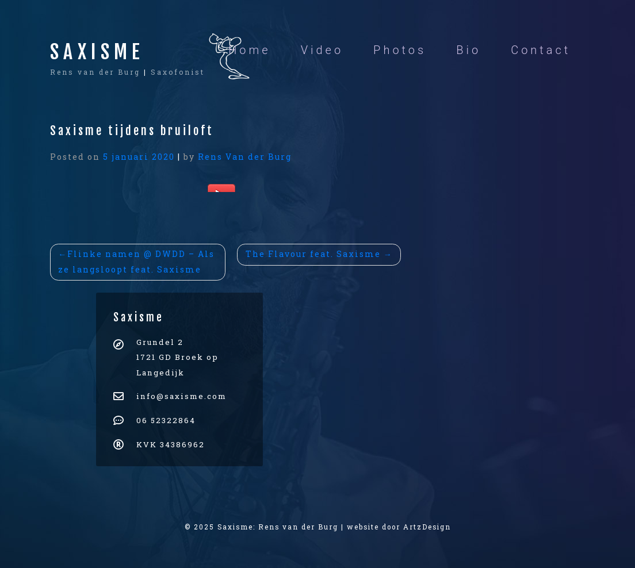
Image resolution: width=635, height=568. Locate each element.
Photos (399, 50)
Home (249, 50)
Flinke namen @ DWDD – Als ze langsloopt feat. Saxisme (136, 261)
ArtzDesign (427, 527)
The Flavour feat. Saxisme (313, 253)
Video (322, 50)
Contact (541, 50)
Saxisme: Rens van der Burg (277, 527)
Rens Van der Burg (245, 156)
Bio (468, 50)
